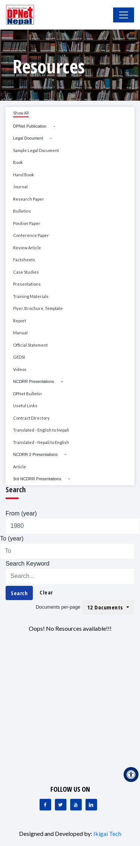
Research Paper (28, 199)
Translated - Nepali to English (41, 442)
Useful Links (25, 405)
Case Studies (26, 272)
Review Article (27, 247)
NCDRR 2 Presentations (35, 454)
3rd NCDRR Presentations (37, 479)
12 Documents (106, 607)
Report (19, 320)
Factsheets (24, 259)
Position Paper (26, 223)
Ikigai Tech (107, 833)
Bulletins (22, 211)
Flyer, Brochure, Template (38, 308)
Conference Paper (31, 235)
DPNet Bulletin (27, 393)
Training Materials (31, 296)
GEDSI (19, 356)
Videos (20, 369)
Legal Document (28, 138)
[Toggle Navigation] (123, 14)
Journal (20, 186)
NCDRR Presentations (33, 381)
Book (18, 162)
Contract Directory (31, 418)
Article (19, 466)
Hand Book (23, 174)
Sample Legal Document (36, 150)
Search (19, 593)
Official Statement (30, 345)
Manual (20, 332)
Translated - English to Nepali (41, 429)
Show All (21, 112)
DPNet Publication (29, 126)
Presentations (27, 284)
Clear (46, 592)
